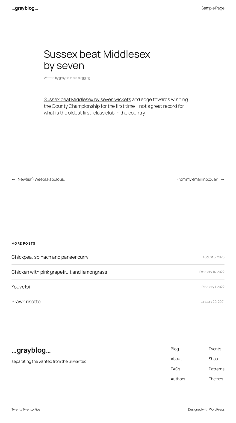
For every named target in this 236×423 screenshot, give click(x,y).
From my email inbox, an (197, 179)
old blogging (81, 77)
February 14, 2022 (211, 272)
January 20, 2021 (212, 301)
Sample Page (212, 8)
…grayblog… (25, 8)
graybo (64, 77)
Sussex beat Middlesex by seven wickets (87, 99)
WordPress (216, 409)
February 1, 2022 (212, 287)
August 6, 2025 (213, 257)
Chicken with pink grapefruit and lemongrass (59, 272)
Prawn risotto (26, 301)
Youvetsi (21, 286)
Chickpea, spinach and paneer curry (50, 257)
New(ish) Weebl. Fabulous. (41, 179)
